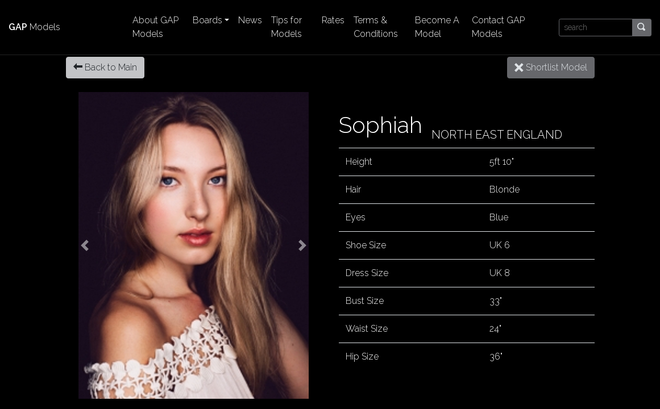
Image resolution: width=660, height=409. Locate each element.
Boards (207, 20)
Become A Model (437, 27)
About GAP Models (155, 27)
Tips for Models (286, 27)
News (250, 20)
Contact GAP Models (498, 27)
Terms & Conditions (376, 27)
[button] (85, 245)
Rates (333, 20)
